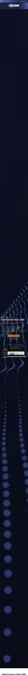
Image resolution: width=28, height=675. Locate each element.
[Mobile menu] (1, 1)
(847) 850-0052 (23, 1)
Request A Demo (13, 338)
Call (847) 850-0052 (13, 335)
